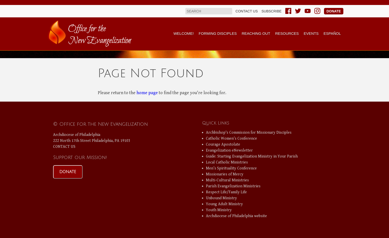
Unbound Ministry (221, 198)
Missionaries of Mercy (224, 174)
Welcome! (183, 33)
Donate (333, 11)
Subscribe (271, 11)
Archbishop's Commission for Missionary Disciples (249, 132)
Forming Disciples (218, 33)
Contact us (246, 11)
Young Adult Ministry (224, 204)
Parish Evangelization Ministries (233, 186)
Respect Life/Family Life (226, 192)
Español (332, 33)
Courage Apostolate (223, 144)
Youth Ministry (219, 210)
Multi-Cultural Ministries (227, 180)
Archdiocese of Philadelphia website (236, 216)
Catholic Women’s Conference (231, 138)
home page (147, 92)
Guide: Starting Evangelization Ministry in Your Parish (252, 156)
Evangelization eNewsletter (229, 150)
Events (311, 33)
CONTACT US (64, 146)
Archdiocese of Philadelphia (76, 134)
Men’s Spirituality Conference (231, 168)
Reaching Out (256, 33)
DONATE (67, 172)
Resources (287, 33)
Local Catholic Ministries (227, 162)
